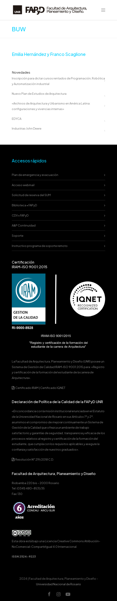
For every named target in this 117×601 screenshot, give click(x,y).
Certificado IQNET (52, 388)
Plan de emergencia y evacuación (35, 175)
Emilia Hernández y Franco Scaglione (49, 54)
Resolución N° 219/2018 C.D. (33, 459)
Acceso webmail (23, 185)
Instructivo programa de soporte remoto (40, 246)
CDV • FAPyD (20, 215)
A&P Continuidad (24, 225)
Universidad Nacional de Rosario (58, 584)
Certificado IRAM (26, 388)
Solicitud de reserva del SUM (31, 195)
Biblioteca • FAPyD (24, 205)
